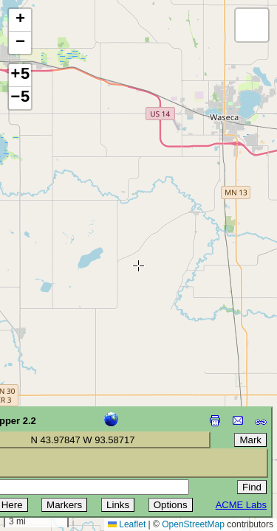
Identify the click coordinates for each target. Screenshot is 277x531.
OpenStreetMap (193, 524)
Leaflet (127, 524)
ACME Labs (241, 504)
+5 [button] (20, 75)
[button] (20, 20)
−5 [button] (20, 98)
